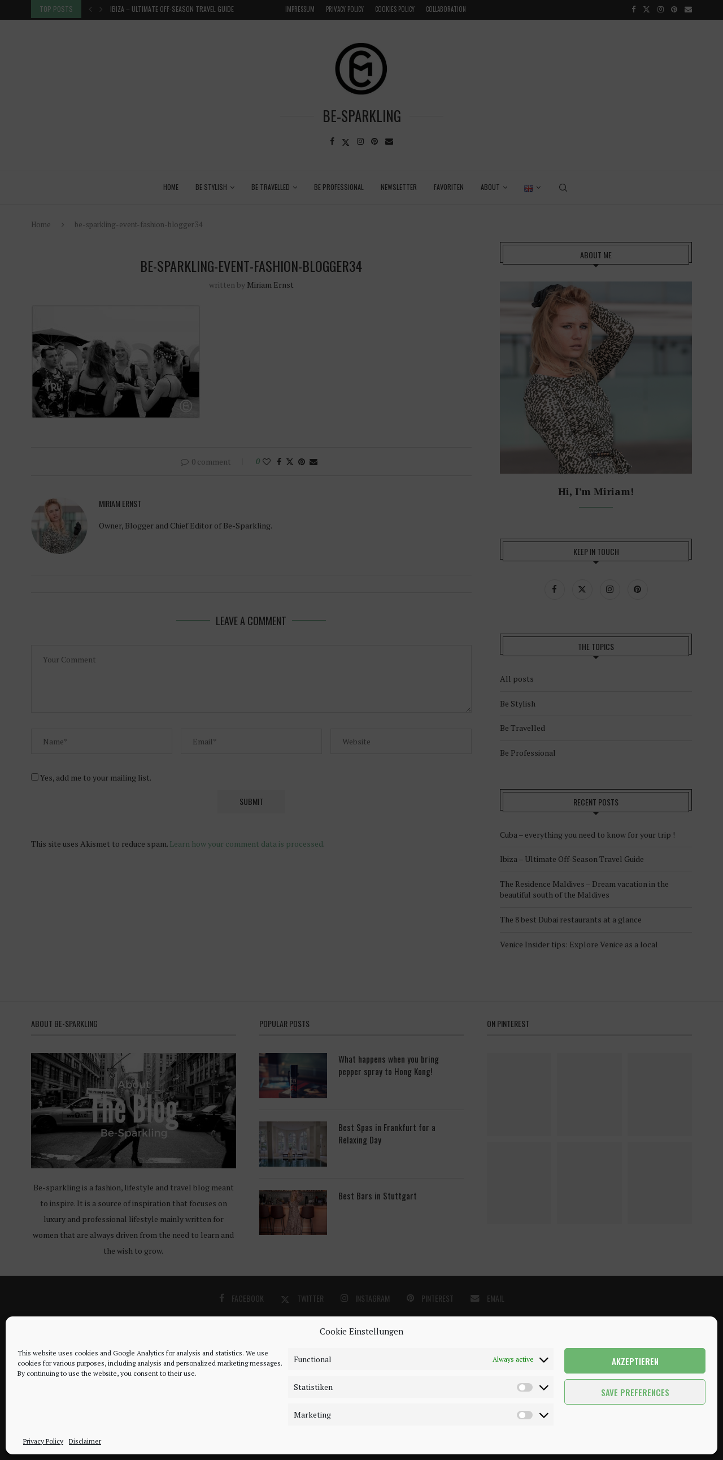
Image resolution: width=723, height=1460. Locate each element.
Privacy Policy (43, 1441)
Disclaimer (85, 1441)
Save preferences (635, 1392)
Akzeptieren (635, 1361)
